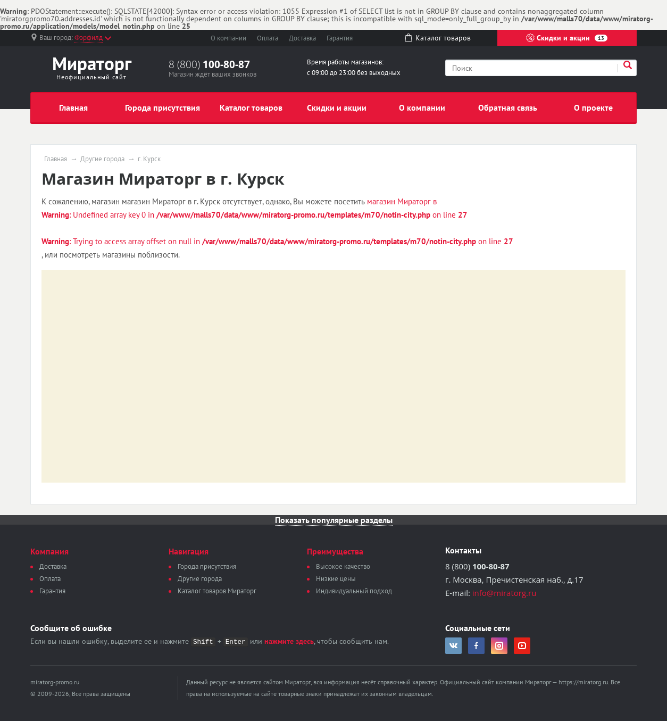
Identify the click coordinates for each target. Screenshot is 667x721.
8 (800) (209, 64)
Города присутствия (162, 107)
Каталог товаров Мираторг (217, 590)
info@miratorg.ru (504, 592)
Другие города (102, 159)
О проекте (593, 107)
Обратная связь (507, 107)
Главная (73, 107)
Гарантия (340, 38)
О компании (228, 38)
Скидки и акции (566, 38)
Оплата (267, 38)
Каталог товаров (251, 107)
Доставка (302, 38)
